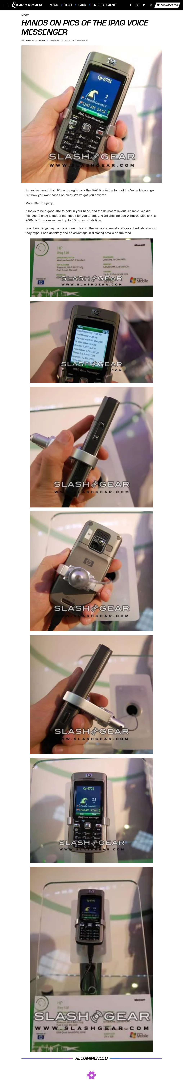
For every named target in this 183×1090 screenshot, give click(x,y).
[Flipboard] (144, 5)
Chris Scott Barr (35, 40)
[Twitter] (137, 5)
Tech (68, 5)
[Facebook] (130, 5)
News (54, 5)
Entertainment (104, 5)
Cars (82, 5)
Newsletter (167, 5)
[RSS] (151, 5)
